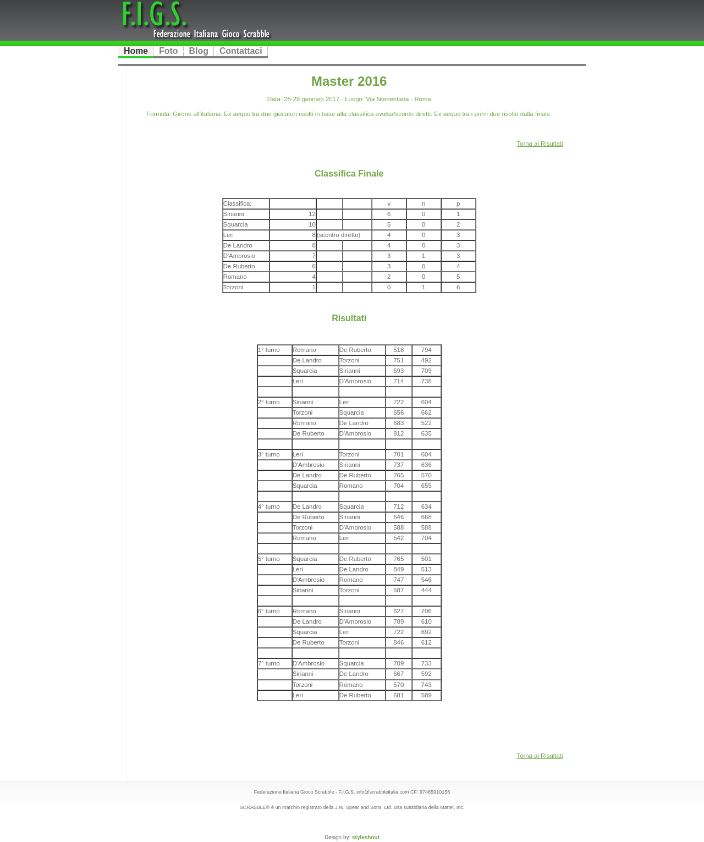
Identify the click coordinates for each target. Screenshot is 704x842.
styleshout (366, 837)
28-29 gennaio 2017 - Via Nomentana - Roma (356, 99)
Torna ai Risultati (540, 143)
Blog (198, 51)
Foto (168, 51)
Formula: (158, 114)
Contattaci (240, 51)
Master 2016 (349, 81)
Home (136, 51)
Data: (274, 99)
